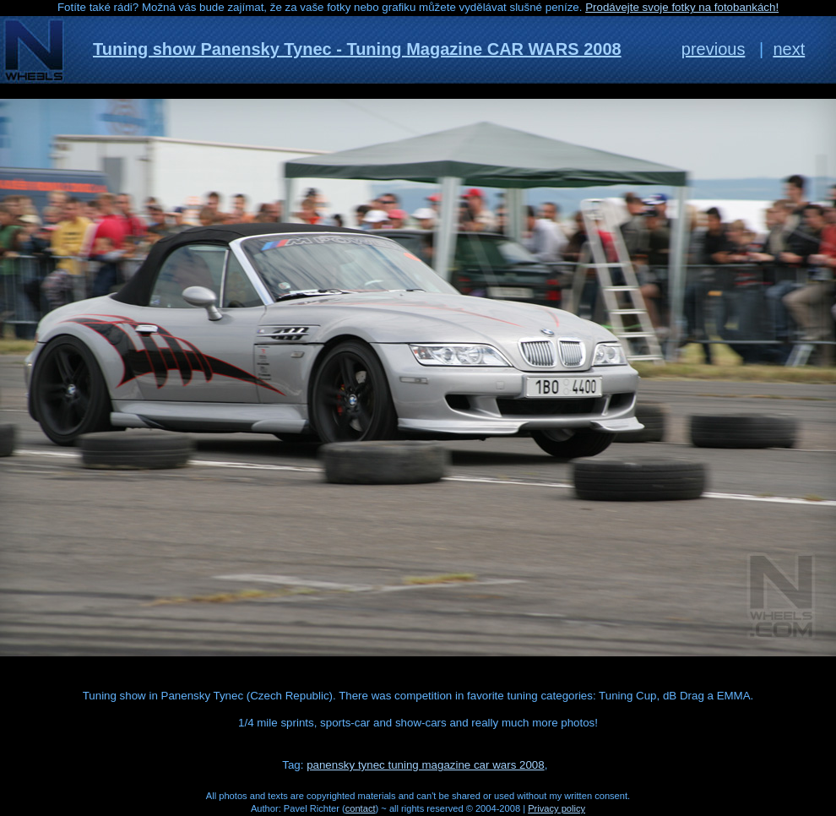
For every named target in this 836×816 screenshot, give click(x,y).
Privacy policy (556, 808)
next (789, 49)
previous (713, 49)
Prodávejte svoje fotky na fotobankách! (682, 7)
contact (360, 808)
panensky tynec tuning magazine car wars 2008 (426, 765)
